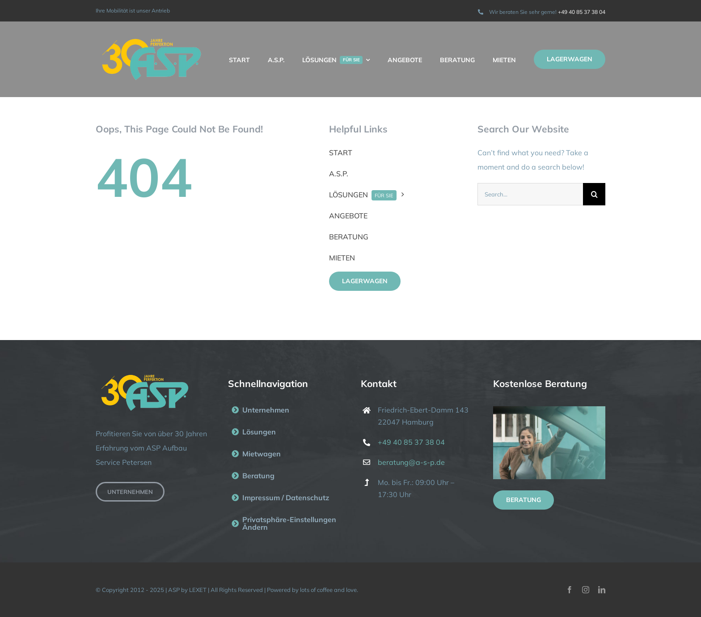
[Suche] (594, 194)
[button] (284, 523)
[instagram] (585, 589)
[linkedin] (601, 589)
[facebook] (569, 589)
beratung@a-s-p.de (411, 462)
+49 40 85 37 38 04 (581, 12)
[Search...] (530, 194)
